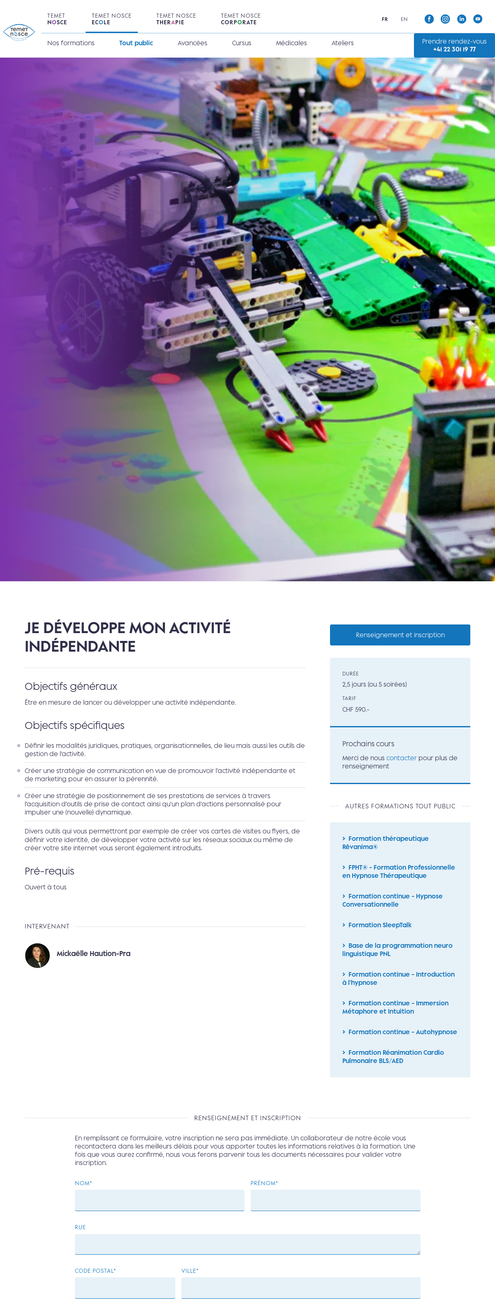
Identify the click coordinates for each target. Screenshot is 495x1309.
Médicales (291, 43)
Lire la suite (165, 960)
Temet (57, 19)
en (404, 19)
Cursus (241, 43)
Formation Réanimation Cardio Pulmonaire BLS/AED (393, 1064)
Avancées (192, 43)
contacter (401, 759)
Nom (82, 1192)
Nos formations (71, 43)
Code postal (94, 1280)
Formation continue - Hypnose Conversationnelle (392, 904)
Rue (80, 1236)
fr (385, 19)
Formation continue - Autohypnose (403, 1039)
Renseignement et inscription (400, 635)
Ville (188, 1280)
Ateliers (343, 43)
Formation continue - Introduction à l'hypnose (398, 984)
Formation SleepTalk (380, 929)
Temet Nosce (112, 19)
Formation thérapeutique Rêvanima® (385, 845)
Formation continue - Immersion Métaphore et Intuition (395, 1014)
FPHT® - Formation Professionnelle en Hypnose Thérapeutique (398, 874)
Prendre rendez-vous (454, 45)
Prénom (263, 1192)
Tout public (136, 43)
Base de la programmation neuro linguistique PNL (397, 955)
